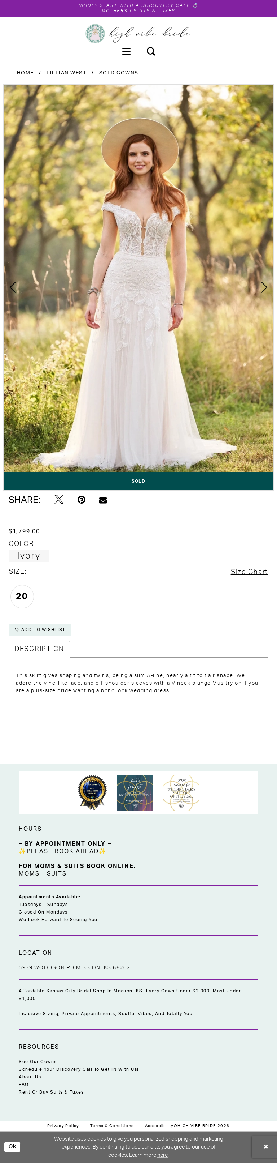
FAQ (24, 1084)
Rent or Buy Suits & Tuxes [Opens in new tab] (51, 1092)
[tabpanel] (138, 287)
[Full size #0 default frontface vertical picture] (138, 287)
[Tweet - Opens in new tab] (58, 500)
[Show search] (150, 51)
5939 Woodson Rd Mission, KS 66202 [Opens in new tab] (74, 967)
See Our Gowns (38, 1062)
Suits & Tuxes (154, 11)
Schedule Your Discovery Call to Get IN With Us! (79, 1069)
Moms (29, 874)
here (162, 1155)
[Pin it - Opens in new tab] (81, 500)
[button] (126, 51)
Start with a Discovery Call (145, 5)
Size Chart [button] (249, 572)
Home (25, 73)
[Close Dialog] (266, 1147)
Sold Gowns (118, 73)
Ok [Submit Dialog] (13, 1147)
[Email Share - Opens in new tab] (103, 500)
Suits (57, 874)
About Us (30, 1077)
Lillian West (66, 73)
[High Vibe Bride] (139, 33)
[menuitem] (126, 51)
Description (39, 649)
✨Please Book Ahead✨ (63, 851)
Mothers (114, 11)
